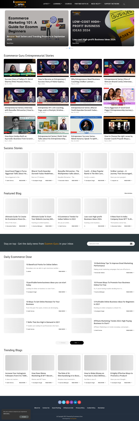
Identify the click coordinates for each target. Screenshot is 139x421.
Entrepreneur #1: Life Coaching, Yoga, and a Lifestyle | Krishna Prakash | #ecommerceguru (51, 110)
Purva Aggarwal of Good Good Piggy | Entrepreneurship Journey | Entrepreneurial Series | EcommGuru (119, 110)
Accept (24, 416)
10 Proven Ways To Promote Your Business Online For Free (112, 283)
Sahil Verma (10, 180)
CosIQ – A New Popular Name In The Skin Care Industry (93, 173)
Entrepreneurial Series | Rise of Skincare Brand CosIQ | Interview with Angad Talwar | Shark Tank (117, 81)
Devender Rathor (64, 180)
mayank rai (115, 180)
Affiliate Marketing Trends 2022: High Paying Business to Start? (113, 322)
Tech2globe (73, 418)
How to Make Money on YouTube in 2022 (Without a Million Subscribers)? (95, 376)
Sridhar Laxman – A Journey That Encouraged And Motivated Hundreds (121, 173)
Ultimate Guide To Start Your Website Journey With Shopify (43, 219)
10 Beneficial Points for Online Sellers (41, 264)
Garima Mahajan (37, 226)
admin (29, 271)
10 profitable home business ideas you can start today (46, 283)
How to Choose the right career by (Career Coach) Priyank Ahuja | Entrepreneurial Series (118, 139)
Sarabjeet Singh (37, 180)
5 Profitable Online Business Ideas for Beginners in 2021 (114, 303)
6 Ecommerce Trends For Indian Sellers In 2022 (68, 218)
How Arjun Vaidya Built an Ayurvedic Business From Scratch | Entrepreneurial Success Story (19, 139)
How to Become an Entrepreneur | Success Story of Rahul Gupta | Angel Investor (52, 81)
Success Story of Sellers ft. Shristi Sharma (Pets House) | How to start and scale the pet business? (19, 81)
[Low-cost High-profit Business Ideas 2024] (102, 28)
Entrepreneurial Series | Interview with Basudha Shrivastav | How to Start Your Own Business (19, 110)
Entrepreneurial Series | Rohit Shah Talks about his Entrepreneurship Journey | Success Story (52, 139)
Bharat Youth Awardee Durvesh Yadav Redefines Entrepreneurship (42, 173)
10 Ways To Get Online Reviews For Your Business (43, 303)
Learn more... (6, 413)
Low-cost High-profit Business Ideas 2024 (93, 218)
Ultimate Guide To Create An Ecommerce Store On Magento (15, 219)
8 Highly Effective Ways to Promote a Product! (121, 374)
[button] (66, 48)
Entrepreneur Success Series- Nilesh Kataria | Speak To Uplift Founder (84, 139)
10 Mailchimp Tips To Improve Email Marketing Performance (113, 264)
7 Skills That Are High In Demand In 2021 (43, 322)
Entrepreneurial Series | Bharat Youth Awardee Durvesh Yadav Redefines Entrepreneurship (84, 110)
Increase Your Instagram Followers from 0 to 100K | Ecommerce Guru (16, 376)
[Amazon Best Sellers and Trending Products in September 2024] (37, 28)
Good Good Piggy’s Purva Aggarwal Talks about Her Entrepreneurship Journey (16, 173)
